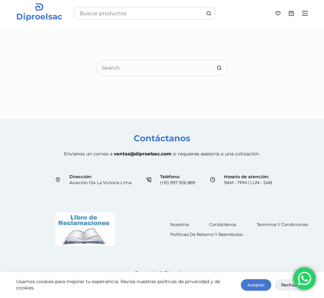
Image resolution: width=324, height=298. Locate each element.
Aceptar (256, 284)
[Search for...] (138, 13)
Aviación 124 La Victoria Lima (100, 182)
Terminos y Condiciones (282, 224)
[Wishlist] (277, 13)
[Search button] (209, 13)
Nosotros (179, 224)
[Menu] (305, 13)
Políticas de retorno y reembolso (206, 234)
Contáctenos (222, 224)
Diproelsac (39, 16)
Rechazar (291, 284)
